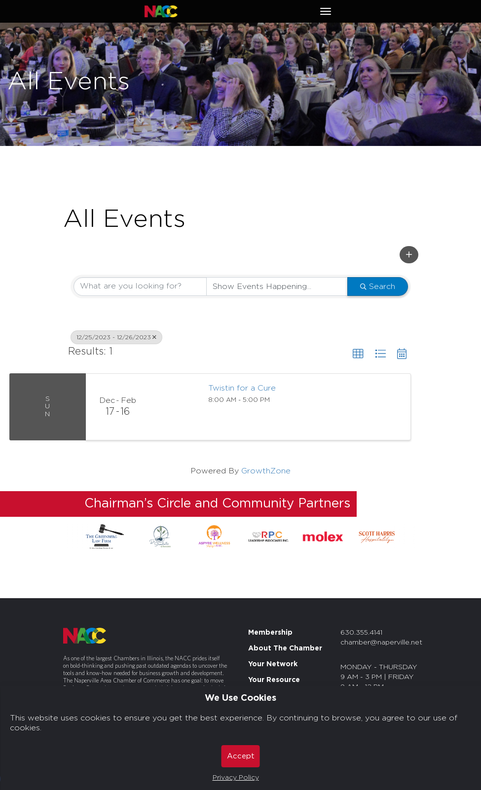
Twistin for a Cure (242, 388)
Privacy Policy (236, 777)
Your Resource (274, 680)
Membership (270, 632)
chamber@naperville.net (381, 642)
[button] (409, 254)
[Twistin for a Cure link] (174, 407)
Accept (241, 756)
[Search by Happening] (277, 286)
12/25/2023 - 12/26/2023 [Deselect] (116, 337)
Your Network (272, 664)
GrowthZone (266, 471)
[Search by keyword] (140, 286)
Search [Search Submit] (377, 286)
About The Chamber (285, 648)
